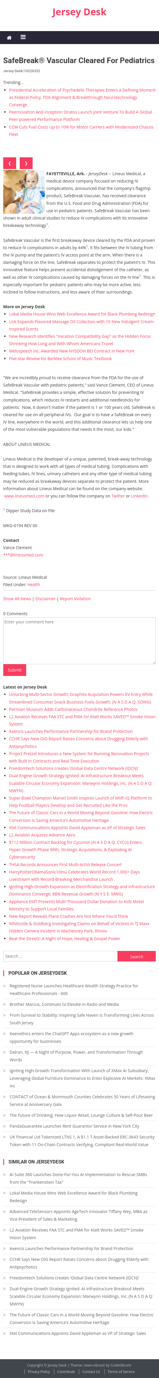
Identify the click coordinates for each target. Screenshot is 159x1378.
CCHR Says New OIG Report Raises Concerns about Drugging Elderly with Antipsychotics (79, 1263)
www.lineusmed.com (24, 496)
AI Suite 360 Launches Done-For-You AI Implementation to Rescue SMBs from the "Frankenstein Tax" (78, 1178)
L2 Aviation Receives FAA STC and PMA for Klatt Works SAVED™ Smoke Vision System (77, 1233)
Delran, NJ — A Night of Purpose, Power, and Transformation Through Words (76, 1055)
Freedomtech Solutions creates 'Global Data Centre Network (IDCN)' (73, 768)
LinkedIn (139, 496)
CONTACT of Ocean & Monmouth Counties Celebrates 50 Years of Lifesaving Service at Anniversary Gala (82, 1100)
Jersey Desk (80, 11)
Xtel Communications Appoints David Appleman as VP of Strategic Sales (77, 827)
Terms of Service (121, 1371)
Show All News (17, 598)
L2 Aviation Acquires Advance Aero (42, 835)
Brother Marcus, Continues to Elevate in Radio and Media (64, 1004)
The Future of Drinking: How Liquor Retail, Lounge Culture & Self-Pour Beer (81, 1115)
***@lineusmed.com (23, 555)
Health (33, 584)
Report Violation (75, 598)
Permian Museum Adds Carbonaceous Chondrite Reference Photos (73, 709)
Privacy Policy (39, 1371)
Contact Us (91, 1371)
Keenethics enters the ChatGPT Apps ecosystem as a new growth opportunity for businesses (71, 1037)
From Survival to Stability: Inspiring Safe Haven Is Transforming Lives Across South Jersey (82, 1019)
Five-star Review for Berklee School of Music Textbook (60, 358)
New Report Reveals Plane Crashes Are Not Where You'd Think (68, 916)
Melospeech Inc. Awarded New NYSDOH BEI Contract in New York (72, 351)
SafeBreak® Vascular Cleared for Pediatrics (79, 60)
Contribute (66, 1371)
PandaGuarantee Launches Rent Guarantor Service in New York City (74, 1126)
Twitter (118, 496)
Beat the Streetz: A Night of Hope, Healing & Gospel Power (64, 938)
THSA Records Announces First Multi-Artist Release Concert (65, 864)
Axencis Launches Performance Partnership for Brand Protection (71, 731)
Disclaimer (45, 598)
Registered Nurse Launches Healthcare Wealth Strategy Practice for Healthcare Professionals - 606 (74, 989)
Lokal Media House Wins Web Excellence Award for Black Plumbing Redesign (82, 314)
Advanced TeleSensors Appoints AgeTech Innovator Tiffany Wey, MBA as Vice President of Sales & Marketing (79, 1215)
